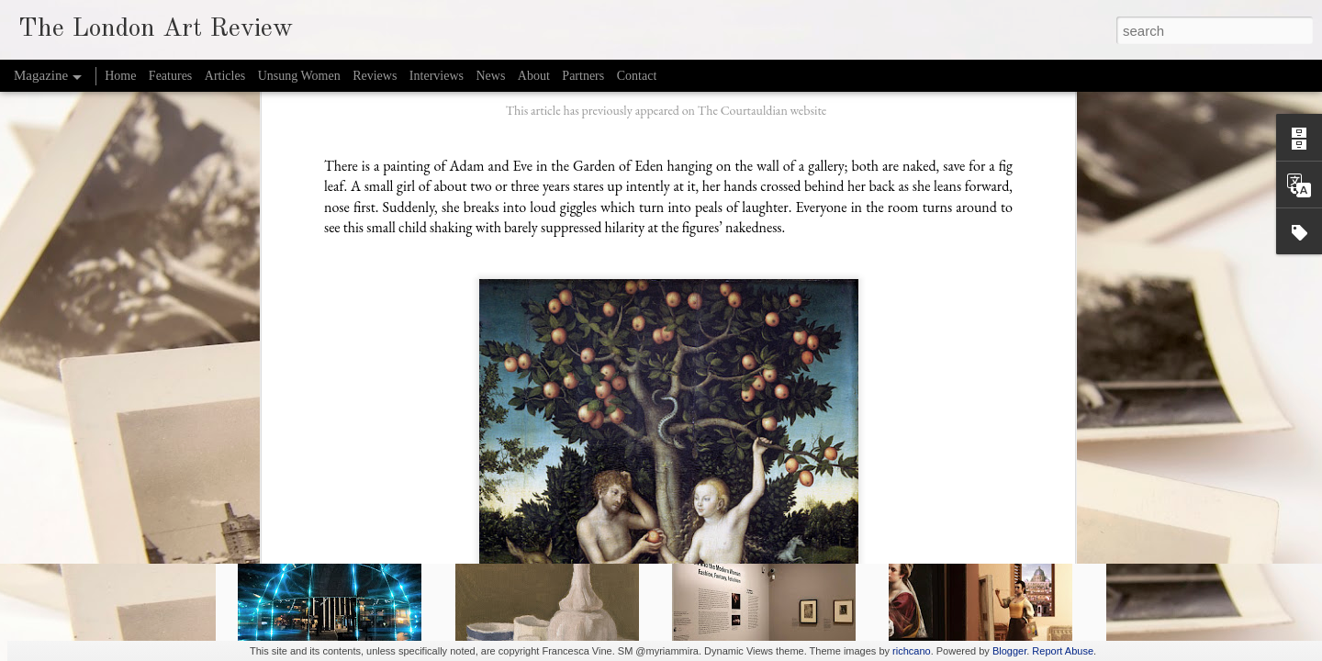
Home (120, 76)
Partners (583, 76)
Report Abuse (1062, 650)
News (490, 76)
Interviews (436, 76)
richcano (911, 650)
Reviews (375, 76)
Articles (225, 76)
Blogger (1009, 650)
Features (170, 76)
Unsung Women (299, 76)
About (534, 76)
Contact (637, 76)
